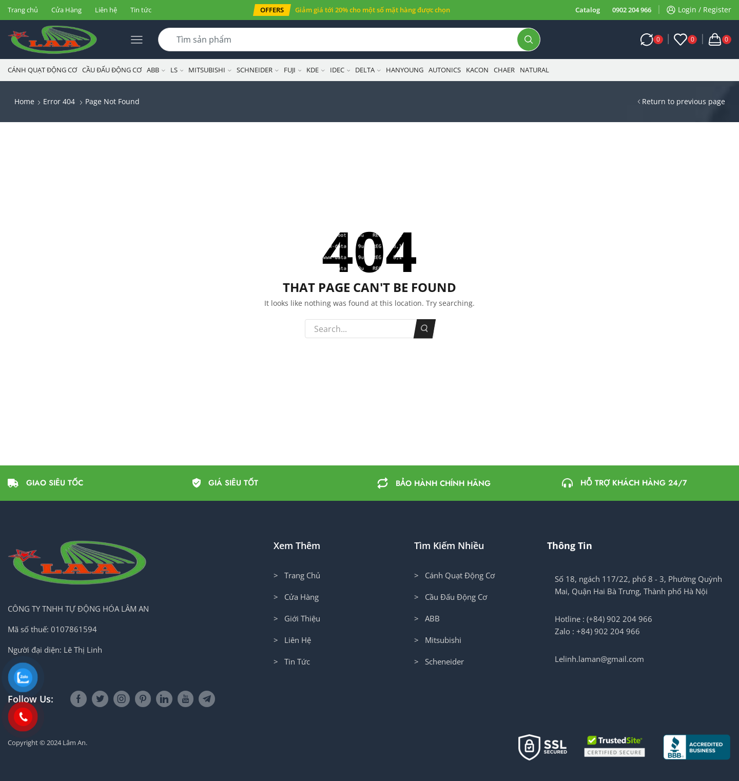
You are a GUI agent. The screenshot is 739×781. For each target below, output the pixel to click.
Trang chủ (23, 9)
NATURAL (534, 69)
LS (177, 69)
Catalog (587, 9)
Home (24, 101)
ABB (156, 69)
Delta (368, 69)
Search (425, 329)
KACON (477, 69)
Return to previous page (683, 101)
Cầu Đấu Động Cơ (112, 69)
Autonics (445, 69)
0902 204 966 (631, 9)
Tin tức (140, 9)
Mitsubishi (209, 69)
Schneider (258, 69)
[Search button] (528, 39)
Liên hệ (106, 9)
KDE (315, 69)
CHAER (504, 69)
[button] (272, 10)
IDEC (340, 69)
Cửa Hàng (66, 9)
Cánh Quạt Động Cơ (42, 69)
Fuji (293, 69)
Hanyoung (404, 69)
